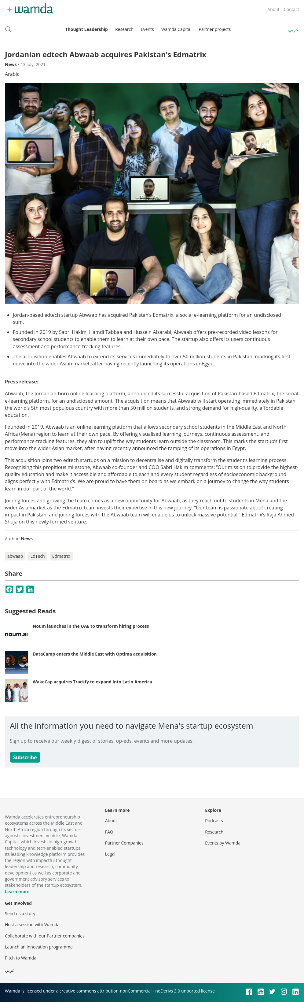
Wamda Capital (176, 29)
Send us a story (20, 913)
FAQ (109, 832)
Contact (291, 9)
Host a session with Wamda (32, 924)
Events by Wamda (222, 843)
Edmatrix (61, 556)
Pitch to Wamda (20, 958)
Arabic (12, 74)
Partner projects (215, 29)
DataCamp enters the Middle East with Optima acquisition (95, 654)
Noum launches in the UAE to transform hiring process (91, 626)
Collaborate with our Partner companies (45, 936)
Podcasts (214, 820)
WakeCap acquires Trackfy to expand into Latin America (92, 682)
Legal (110, 854)
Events (147, 29)
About (273, 9)
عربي (293, 29)
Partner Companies (124, 843)
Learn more (17, 891)
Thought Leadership (86, 29)
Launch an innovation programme (39, 947)
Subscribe (25, 757)
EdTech (37, 556)
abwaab (15, 556)
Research (124, 29)
